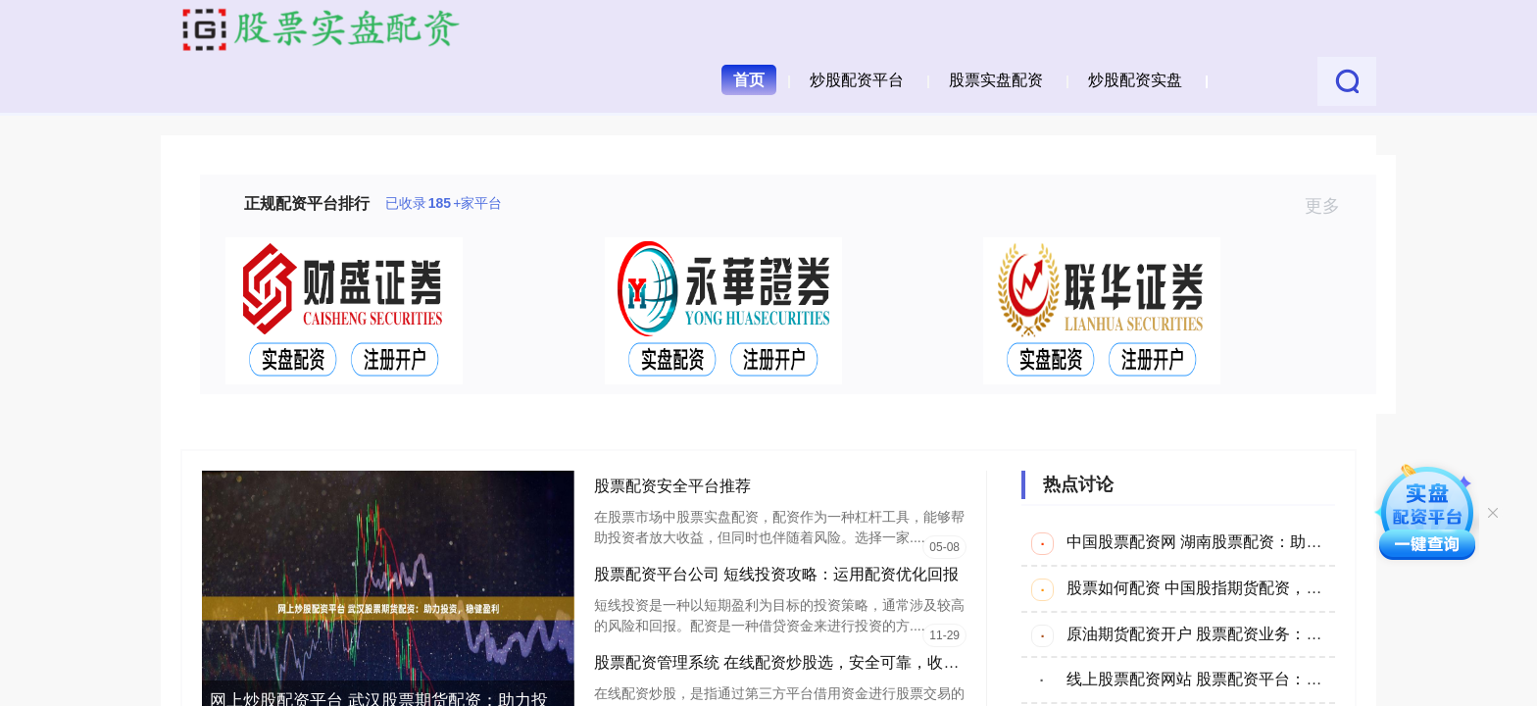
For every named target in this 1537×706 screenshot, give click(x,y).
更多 (1331, 206)
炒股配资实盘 (1135, 80)
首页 (749, 80)
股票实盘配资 (996, 80)
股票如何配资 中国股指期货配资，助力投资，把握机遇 (1256, 588)
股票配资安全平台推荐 (672, 486)
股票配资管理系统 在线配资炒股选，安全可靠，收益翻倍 (792, 662)
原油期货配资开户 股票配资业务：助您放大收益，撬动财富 (1272, 634)
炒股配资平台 (857, 80)
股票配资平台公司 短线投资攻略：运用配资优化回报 (776, 574)
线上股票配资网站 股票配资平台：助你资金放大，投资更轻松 (1280, 679)
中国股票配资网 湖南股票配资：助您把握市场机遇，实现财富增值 (1295, 541)
